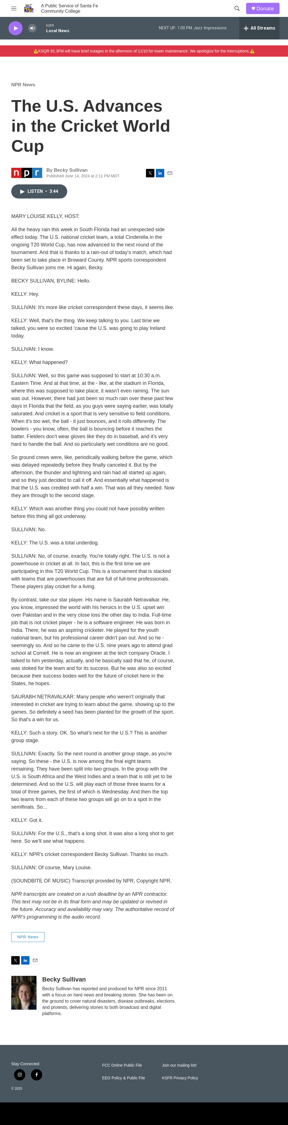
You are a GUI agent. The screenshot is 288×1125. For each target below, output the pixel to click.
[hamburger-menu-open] (13, 8)
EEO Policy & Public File (123, 1078)
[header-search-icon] (237, 8)
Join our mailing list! (179, 1065)
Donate (265, 9)
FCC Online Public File (122, 1065)
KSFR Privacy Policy (180, 1078)
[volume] (32, 28)
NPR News (23, 84)
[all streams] (259, 28)
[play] (15, 28)
